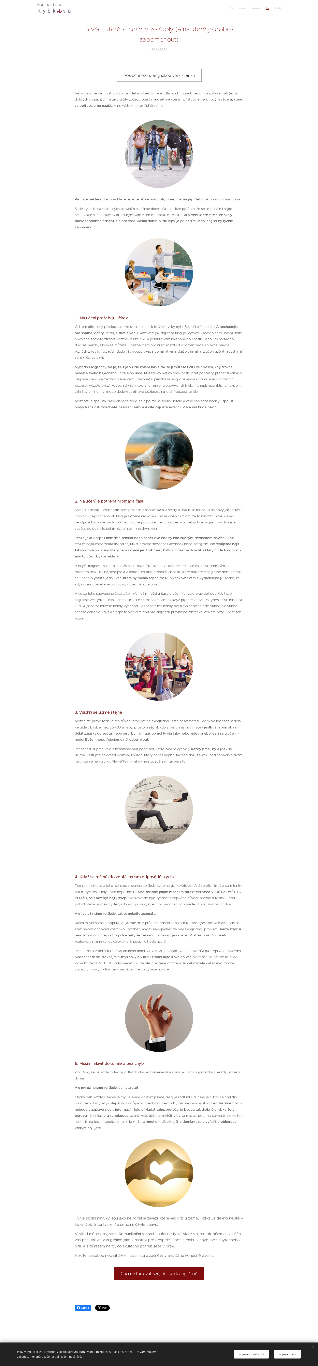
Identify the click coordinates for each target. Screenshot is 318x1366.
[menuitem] (256, 8)
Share (83, 1307)
